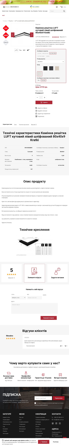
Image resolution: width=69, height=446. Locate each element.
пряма (48, 56)
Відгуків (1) (34, 119)
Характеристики (7, 119)
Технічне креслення (24, 119)
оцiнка (44, 290)
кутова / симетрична (43, 53)
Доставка (38, 420)
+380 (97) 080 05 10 (59, 412)
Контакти (22, 425)
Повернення (39, 427)
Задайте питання (57, 108)
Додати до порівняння (44, 111)
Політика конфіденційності (41, 400)
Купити (45, 103)
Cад (32, 11)
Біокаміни (35, 11)
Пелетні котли (27, 11)
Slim (39, 80)
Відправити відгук (48, 313)
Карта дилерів (39, 429)
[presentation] (21, 313)
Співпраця (38, 418)
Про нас (21, 412)
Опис (15, 119)
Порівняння (22, 419)
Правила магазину (41, 412)
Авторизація (22, 423)
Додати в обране (42, 108)
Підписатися (58, 393)
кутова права (41, 56)
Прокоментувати (30, 341)
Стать (12, 289)
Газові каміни (12, 11)
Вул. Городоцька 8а (57, 431)
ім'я (28, 289)
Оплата (37, 422)
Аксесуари (45, 11)
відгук (12, 296)
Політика (55, 442)
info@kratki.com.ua (59, 414)
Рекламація (39, 431)
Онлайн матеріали (24, 417)
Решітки (40, 11)
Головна (5, 21)
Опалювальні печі (19, 11)
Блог (20, 414)
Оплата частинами (41, 424)
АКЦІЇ (3, 15)
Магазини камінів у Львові (41, 434)
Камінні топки (5, 11)
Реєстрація (22, 421)
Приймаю (44, 442)
